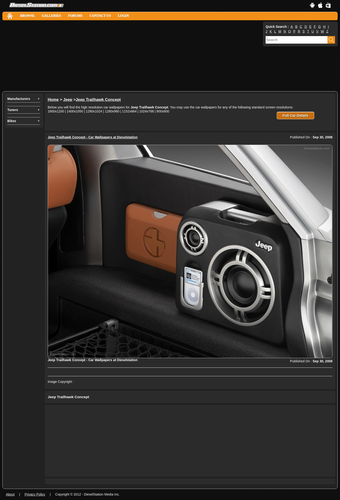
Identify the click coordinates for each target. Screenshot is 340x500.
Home (53, 99)
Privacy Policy (35, 494)
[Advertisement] (132, 56)
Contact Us (100, 15)
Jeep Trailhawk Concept (98, 99)
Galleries (51, 15)
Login (123, 15)
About (10, 494)
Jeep (67, 99)
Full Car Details (295, 115)
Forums (75, 15)
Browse (27, 15)
